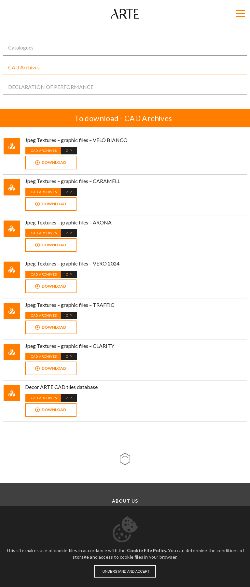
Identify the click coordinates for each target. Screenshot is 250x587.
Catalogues (21, 47)
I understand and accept (125, 571)
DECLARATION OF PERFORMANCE (50, 87)
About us (125, 501)
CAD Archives (24, 67)
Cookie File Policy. (147, 550)
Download (54, 162)
